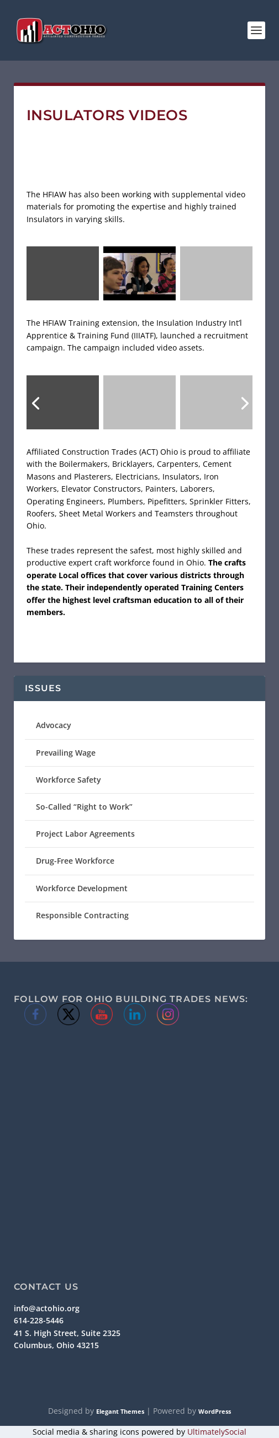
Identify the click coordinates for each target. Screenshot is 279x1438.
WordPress (214, 1411)
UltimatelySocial (216, 1431)
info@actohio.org (47, 1308)
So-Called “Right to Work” (84, 806)
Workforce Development (82, 888)
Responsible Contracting (82, 915)
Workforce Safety (68, 779)
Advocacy (53, 725)
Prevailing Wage (66, 752)
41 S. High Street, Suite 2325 (67, 1333)
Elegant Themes (120, 1411)
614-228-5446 (39, 1320)
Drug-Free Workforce (75, 860)
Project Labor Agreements (85, 833)
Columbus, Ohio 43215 (56, 1345)
